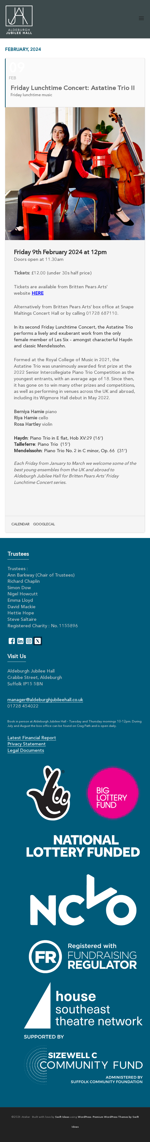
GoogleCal (44, 524)
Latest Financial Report (31, 738)
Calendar (20, 524)
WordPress (84, 1117)
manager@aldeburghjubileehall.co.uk (45, 700)
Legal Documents (25, 750)
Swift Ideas (62, 1117)
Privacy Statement (26, 744)
